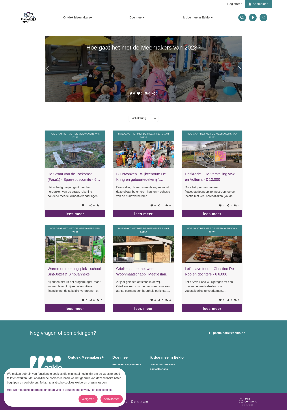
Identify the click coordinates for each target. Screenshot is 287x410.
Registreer (234, 3)
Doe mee (137, 17)
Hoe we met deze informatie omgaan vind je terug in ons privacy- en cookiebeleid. (60, 389)
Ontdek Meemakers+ (77, 17)
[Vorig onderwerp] (239, 68)
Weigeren (88, 398)
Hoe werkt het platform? (126, 364)
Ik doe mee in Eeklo (197, 17)
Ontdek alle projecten (162, 364)
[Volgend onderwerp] (48, 68)
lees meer (75, 214)
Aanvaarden (112, 398)
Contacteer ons (159, 369)
